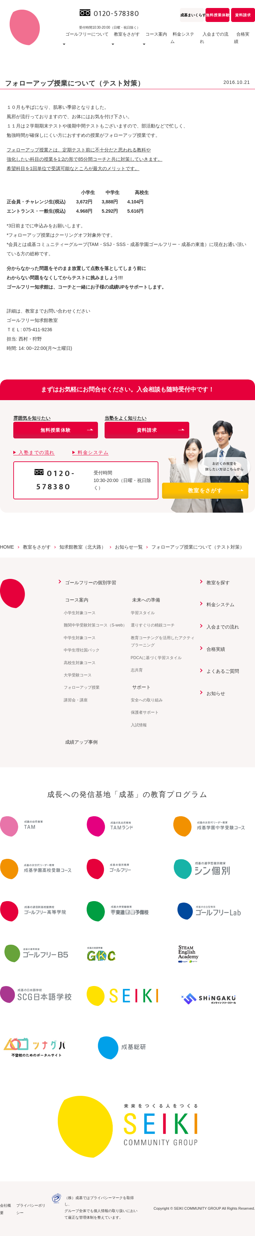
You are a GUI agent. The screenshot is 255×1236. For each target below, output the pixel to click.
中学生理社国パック (82, 650)
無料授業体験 (217, 15)
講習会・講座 (76, 699)
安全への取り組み (147, 699)
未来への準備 (145, 600)
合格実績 (243, 41)
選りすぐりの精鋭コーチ (153, 625)
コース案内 (75, 600)
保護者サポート (145, 712)
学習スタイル (143, 612)
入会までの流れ (213, 41)
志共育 (137, 669)
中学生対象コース (80, 637)
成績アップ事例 (80, 741)
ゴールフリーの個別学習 (89, 582)
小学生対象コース (80, 612)
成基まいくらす (192, 15)
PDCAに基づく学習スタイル (156, 657)
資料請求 (243, 15)
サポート (140, 687)
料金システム (178, 41)
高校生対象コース (80, 662)
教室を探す (216, 582)
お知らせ (214, 693)
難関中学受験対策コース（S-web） (95, 625)
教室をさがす (215, 490)
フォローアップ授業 (82, 687)
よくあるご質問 (221, 670)
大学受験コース (78, 674)
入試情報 (139, 724)
